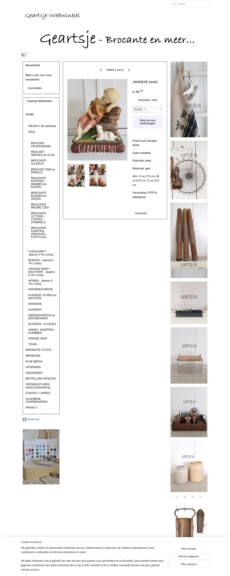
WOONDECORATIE (40, 289)
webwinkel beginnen (125, 570)
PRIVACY (31, 407)
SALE (31, 131)
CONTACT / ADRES (38, 393)
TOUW (32, 344)
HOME (30, 114)
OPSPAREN (33, 367)
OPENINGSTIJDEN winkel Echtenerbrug (38, 386)
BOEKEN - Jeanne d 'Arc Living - (41, 262)
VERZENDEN (34, 372)
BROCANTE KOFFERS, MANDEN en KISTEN (39, 183)
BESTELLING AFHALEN (41, 378)
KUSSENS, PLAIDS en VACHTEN (42, 297)
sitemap (108, 570)
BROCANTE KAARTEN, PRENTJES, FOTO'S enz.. (39, 232)
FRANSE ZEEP (37, 338)
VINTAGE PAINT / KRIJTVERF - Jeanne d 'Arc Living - (41, 271)
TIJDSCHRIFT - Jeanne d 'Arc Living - (41, 253)
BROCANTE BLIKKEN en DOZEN (39, 195)
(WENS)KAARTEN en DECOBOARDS (41, 317)
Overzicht (141, 213)
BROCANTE (36, 137)
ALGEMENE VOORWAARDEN (37, 400)
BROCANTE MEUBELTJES (40, 206)
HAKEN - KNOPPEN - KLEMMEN (41, 331)
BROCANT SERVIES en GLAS (43, 153)
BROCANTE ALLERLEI (38, 162)
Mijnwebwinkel (152, 570)
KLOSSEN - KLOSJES (42, 324)
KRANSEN (35, 303)
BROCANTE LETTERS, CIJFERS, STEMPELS (38, 218)
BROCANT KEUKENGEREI (41, 145)
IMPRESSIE (33, 355)
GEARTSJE (31, 420)
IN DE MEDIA (34, 361)
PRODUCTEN (34, 120)
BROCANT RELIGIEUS (38, 244)
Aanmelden (35, 88)
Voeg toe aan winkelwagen (148, 122)
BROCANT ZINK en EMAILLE (43, 171)
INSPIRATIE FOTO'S (38, 349)
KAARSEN (34, 309)
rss (114, 570)
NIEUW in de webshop (42, 126)
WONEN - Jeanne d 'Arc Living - (40, 282)
